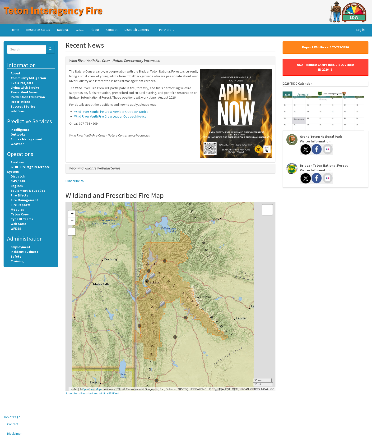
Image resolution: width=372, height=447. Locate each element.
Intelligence (20, 130)
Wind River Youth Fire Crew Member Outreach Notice (111, 111)
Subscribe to (74, 181)
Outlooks (18, 134)
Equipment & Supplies (28, 190)
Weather (17, 144)
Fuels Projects (22, 83)
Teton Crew (20, 214)
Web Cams (18, 224)
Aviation (17, 162)
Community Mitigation (28, 78)
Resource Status (38, 29)
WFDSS (16, 228)
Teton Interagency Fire (53, 10)
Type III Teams (22, 219)
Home (15, 29)
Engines (17, 186)
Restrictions (20, 102)
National (63, 29)
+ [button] (72, 214)
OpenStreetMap (91, 389)
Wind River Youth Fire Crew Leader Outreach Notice (110, 116)
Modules (17, 209)
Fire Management (24, 200)
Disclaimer (14, 433)
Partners (166, 29)
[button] (114, 60)
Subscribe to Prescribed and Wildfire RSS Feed (92, 393)
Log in (360, 29)
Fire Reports (21, 205)
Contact (111, 29)
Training (17, 261)
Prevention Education (28, 97)
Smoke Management (27, 139)
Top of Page (12, 417)
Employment (20, 247)
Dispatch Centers (138, 29)
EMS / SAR (18, 181)
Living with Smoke (25, 87)
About (95, 29)
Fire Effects (19, 195)
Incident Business (24, 252)
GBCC (80, 29)
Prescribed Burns (24, 92)
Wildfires (18, 111)
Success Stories (23, 106)
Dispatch (18, 176)
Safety (16, 256)
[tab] (170, 60)
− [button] (72, 221)
